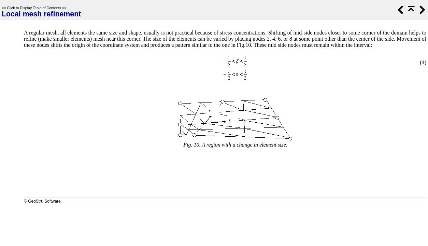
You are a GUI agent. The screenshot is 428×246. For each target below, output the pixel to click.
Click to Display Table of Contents (34, 8)
